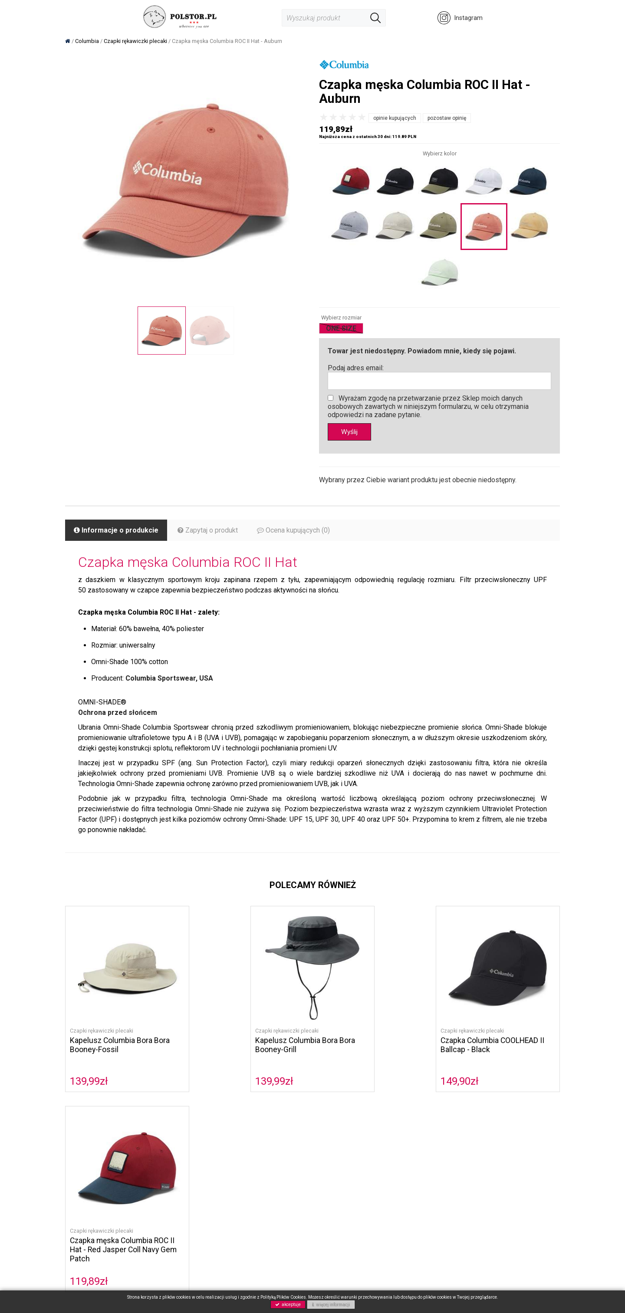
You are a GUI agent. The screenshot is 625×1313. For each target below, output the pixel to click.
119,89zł (460, 1081)
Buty (156, 1176)
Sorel (157, 1148)
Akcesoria (164, 1186)
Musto (159, 1167)
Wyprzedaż (165, 1205)
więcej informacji (331, 1304)
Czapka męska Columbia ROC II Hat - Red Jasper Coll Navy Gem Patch (494, 1049)
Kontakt (245, 1157)
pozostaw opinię (447, 118)
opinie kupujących (394, 118)
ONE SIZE (341, 328)
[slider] (343, 117)
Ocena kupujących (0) (293, 531)
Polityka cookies (257, 1148)
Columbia (163, 1138)
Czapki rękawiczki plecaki (101, 1030)
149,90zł (336, 1081)
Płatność (331, 1148)
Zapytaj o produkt (208, 531)
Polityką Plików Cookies (283, 1297)
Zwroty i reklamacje (347, 1167)
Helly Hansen (168, 1157)
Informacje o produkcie (116, 531)
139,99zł (89, 1081)
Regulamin (334, 1138)
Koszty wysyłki (339, 1157)
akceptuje (288, 1304)
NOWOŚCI (164, 1195)
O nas (242, 1138)
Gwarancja (334, 1176)
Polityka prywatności (263, 1167)
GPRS (242, 1176)
